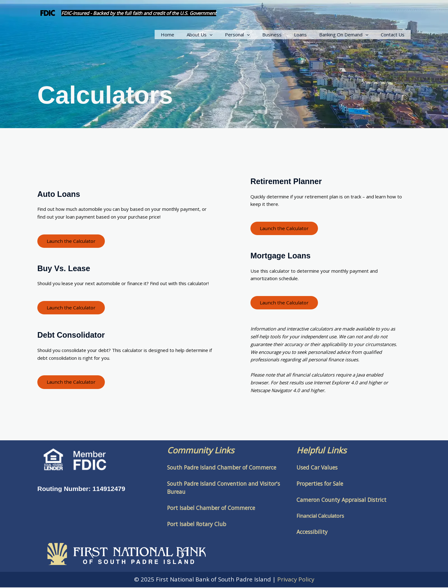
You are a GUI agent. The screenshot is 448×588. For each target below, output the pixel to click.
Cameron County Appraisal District (341, 500)
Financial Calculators (320, 516)
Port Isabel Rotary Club (196, 524)
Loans (308, 34)
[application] (227, 34)
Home (187, 34)
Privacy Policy (295, 580)
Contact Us (394, 34)
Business (282, 34)
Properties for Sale (319, 484)
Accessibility (312, 532)
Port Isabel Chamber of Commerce (211, 508)
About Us (217, 34)
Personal (251, 34)
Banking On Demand (348, 34)
